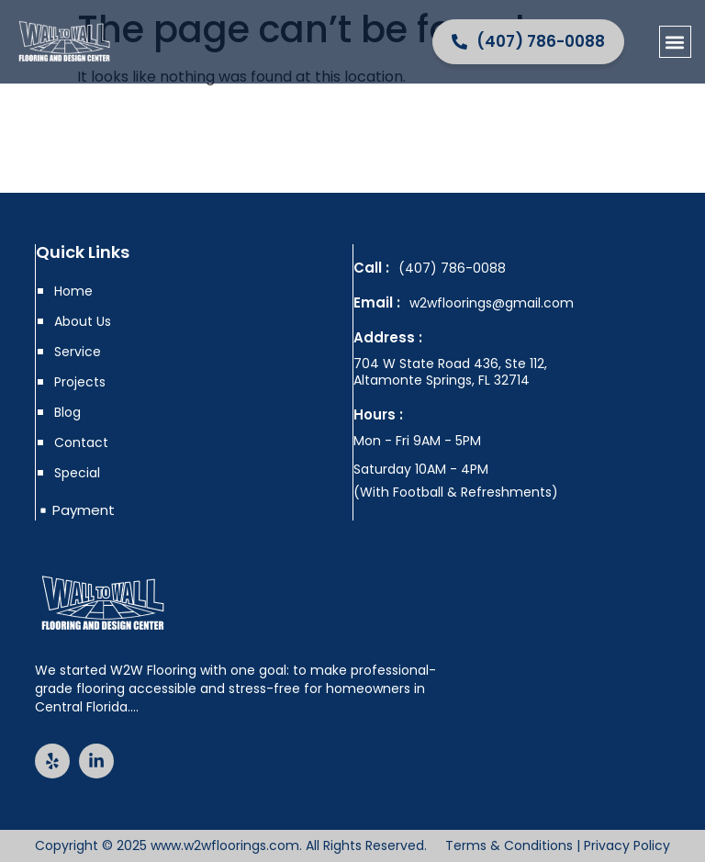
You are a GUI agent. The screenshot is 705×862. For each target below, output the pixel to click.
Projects (80, 382)
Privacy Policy (627, 845)
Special (77, 473)
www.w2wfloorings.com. (226, 845)
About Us (82, 321)
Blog (67, 412)
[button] (675, 42)
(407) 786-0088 (452, 268)
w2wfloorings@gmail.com (491, 303)
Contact (81, 442)
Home (73, 291)
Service (77, 351)
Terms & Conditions (509, 845)
